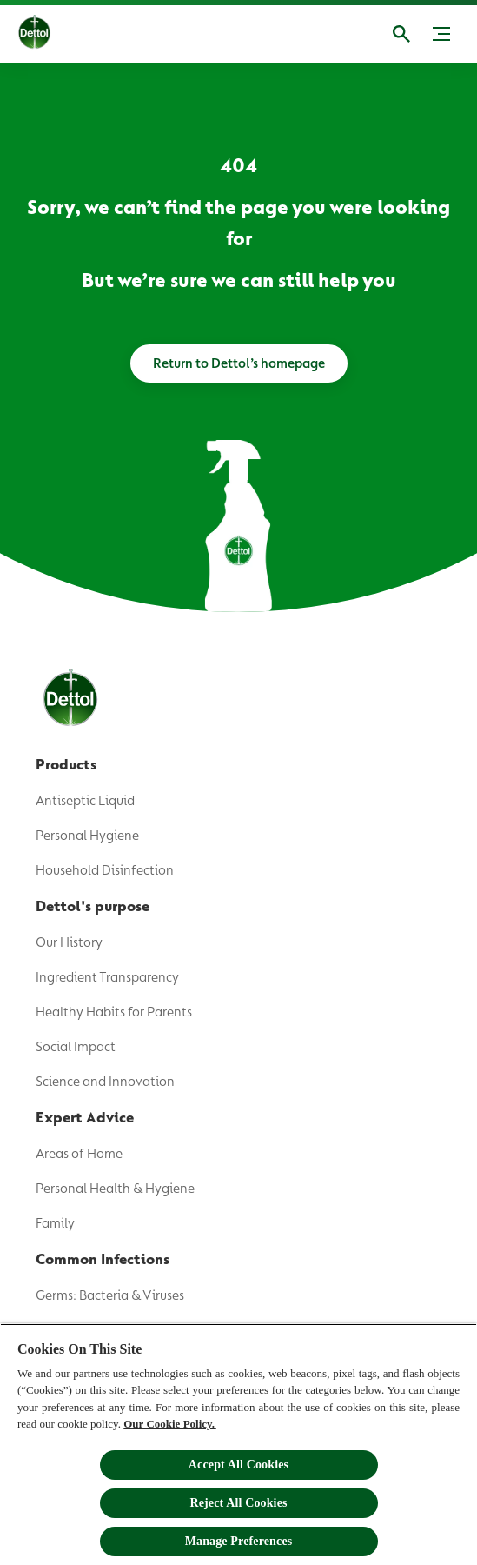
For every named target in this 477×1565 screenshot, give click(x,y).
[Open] (401, 34)
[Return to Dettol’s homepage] (239, 363)
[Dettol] (47, 34)
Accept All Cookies (238, 1464)
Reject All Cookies (238, 1502)
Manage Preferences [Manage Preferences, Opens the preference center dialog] (239, 1541)
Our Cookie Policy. (169, 1423)
